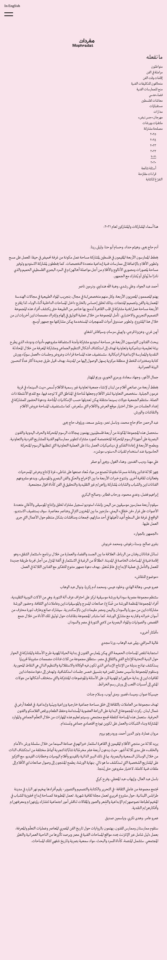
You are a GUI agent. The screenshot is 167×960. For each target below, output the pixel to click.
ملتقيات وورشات (152, 123)
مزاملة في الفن (154, 72)
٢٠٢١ (153, 157)
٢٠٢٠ (153, 162)
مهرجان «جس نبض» (150, 117)
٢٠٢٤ (153, 140)
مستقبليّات (156, 106)
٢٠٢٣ (153, 145)
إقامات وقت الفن (153, 78)
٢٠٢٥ (153, 134)
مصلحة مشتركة (153, 128)
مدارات (158, 111)
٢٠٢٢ (153, 151)
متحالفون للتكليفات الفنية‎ (147, 83)
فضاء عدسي (156, 95)
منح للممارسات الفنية (150, 89)
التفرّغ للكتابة (154, 179)
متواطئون (157, 66)
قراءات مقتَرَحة (147, 174)
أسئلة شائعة (148, 168)
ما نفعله (154, 57)
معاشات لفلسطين (152, 100)
